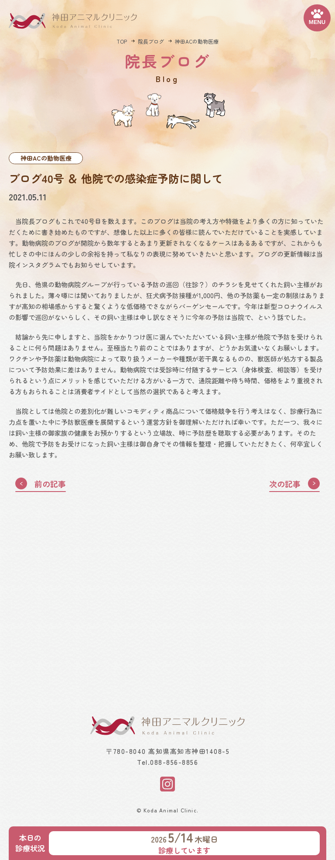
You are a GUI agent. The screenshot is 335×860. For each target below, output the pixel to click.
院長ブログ (151, 41)
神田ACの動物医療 (197, 41)
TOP (121, 41)
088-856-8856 (174, 762)
